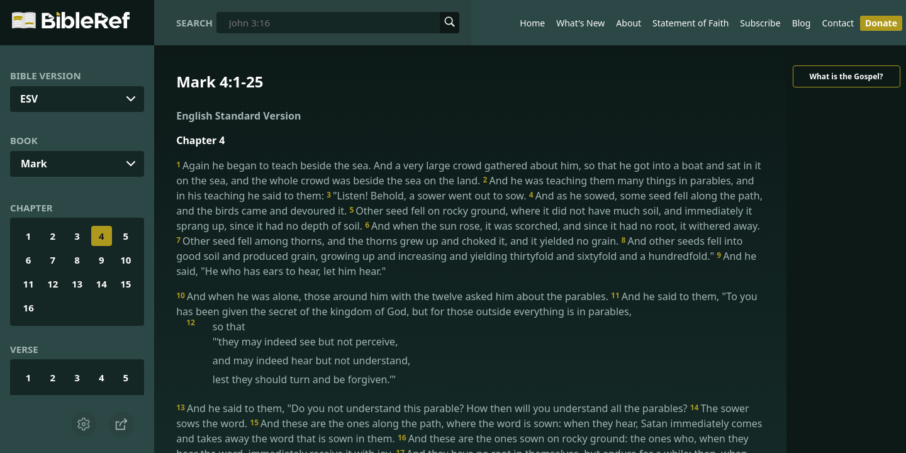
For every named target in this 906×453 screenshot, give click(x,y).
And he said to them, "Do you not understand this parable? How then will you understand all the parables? (433, 408)
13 (77, 283)
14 (101, 283)
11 (28, 283)
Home (532, 23)
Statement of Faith (690, 23)
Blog (801, 23)
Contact (838, 23)
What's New (580, 23)
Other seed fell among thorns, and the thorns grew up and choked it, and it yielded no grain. (398, 241)
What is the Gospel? (846, 76)
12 (52, 283)
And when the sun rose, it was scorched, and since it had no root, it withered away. (562, 226)
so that (480, 353)
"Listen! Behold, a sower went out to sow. (428, 196)
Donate (881, 23)
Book (24, 140)
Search (194, 22)
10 (125, 260)
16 (28, 307)
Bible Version (45, 75)
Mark (34, 164)
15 (125, 283)
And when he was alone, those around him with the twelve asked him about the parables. (393, 296)
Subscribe (760, 23)
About (628, 23)
